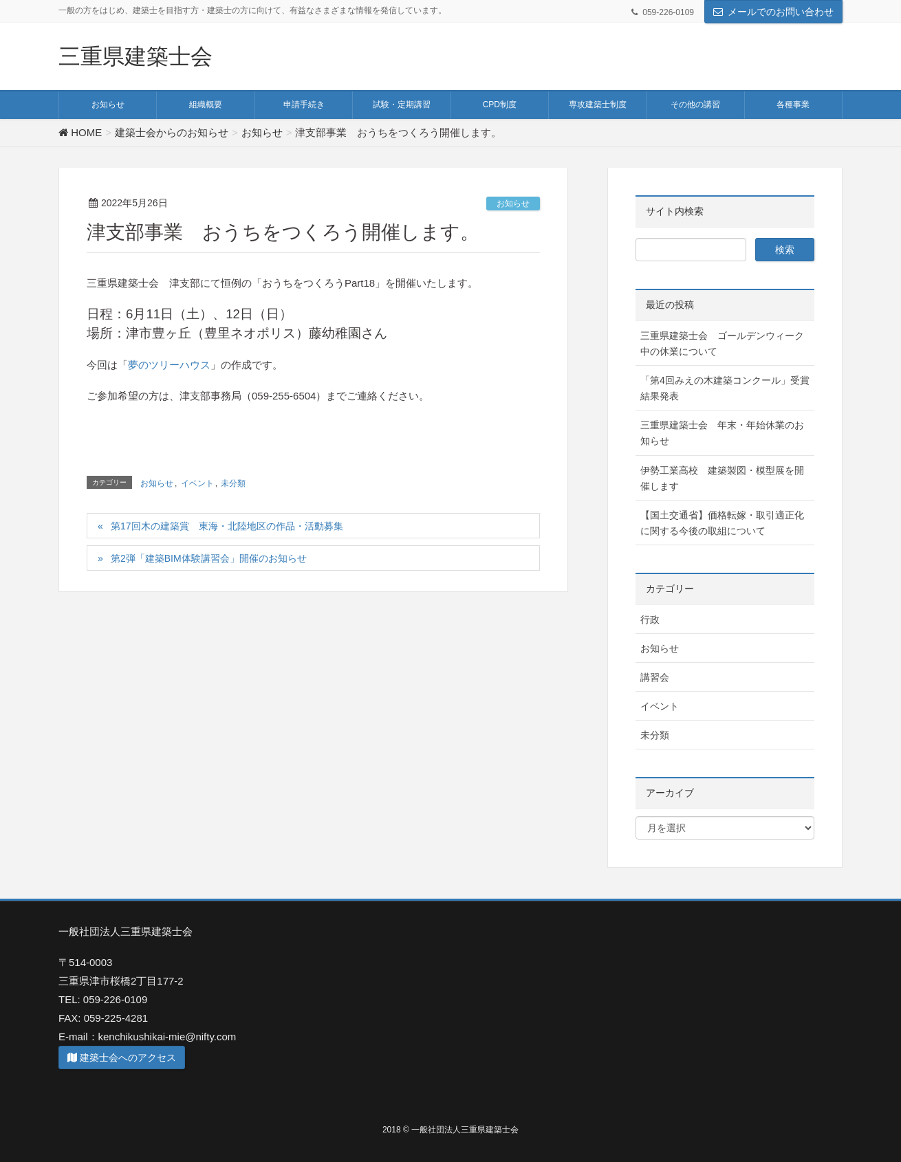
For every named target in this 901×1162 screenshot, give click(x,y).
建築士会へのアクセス (121, 1057)
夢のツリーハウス (169, 365)
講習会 (654, 677)
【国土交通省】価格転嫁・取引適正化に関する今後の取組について (722, 522)
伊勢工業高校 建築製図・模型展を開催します (722, 478)
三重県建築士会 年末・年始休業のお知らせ (722, 432)
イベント (197, 483)
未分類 (233, 483)
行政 (650, 619)
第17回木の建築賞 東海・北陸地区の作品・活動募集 (227, 525)
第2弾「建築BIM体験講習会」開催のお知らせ (209, 558)
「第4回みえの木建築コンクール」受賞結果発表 (725, 388)
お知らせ (513, 203)
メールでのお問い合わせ (781, 11)
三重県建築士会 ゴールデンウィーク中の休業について (722, 343)
